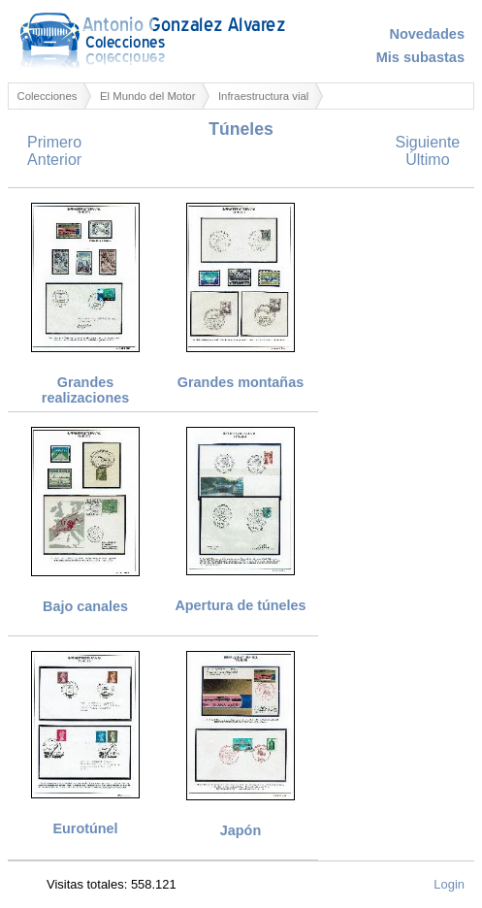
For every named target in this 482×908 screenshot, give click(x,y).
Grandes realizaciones (85, 389)
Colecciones (47, 96)
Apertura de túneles (240, 605)
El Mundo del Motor (148, 96)
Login (449, 884)
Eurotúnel (84, 828)
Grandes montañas (240, 382)
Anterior (54, 159)
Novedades (427, 34)
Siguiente (428, 142)
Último (427, 159)
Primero (54, 142)
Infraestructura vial (263, 96)
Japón (240, 830)
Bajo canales (85, 606)
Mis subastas (420, 57)
